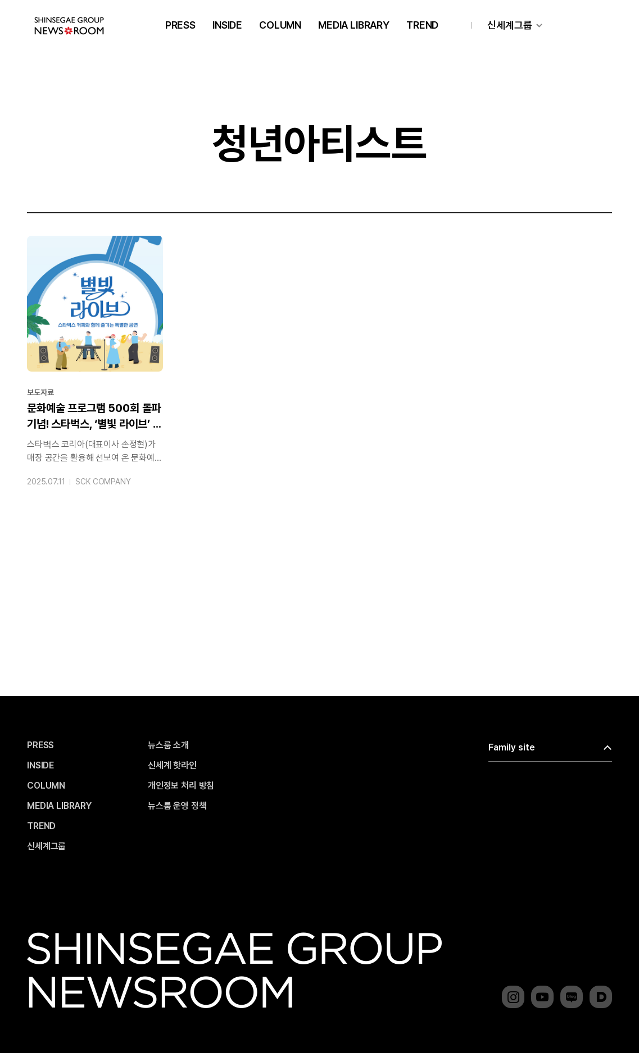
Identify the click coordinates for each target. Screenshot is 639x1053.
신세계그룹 (509, 25)
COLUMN (280, 25)
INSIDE (227, 25)
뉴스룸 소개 (168, 745)
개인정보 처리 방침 (181, 785)
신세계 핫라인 (172, 765)
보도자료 (40, 392)
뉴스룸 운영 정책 (177, 806)
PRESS (180, 25)
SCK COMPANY (102, 481)
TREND (422, 25)
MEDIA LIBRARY (353, 25)
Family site (511, 747)
